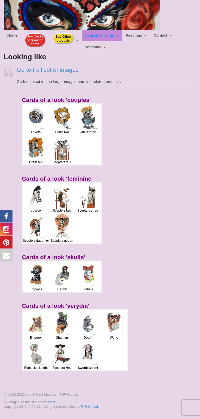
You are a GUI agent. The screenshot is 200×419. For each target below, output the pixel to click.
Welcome (93, 47)
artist (51, 402)
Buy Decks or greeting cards (35, 40)
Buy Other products (63, 38)
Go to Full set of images (48, 70)
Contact (160, 35)
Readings (134, 35)
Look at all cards (99, 35)
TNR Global (89, 407)
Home (12, 35)
